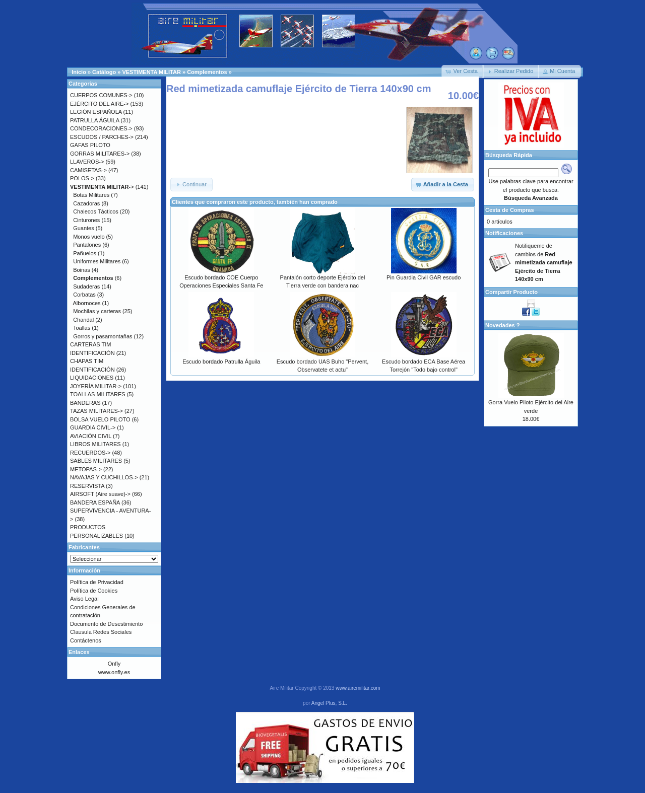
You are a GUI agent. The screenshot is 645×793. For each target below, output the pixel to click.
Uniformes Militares (96, 261)
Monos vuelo (88, 237)
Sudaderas (86, 286)
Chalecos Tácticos (95, 211)
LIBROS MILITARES (95, 444)
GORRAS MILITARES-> (100, 154)
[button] (462, 71)
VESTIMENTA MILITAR (151, 72)
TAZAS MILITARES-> (96, 411)
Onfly (114, 664)
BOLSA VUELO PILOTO (100, 419)
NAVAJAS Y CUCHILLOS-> (104, 477)
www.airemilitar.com (358, 688)
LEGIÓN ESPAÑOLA (96, 112)
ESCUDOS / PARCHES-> (102, 137)
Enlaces (79, 652)
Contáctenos (85, 640)
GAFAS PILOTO (90, 145)
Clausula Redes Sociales (101, 632)
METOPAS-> (86, 469)
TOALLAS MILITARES (97, 394)
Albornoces (87, 303)
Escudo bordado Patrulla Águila (221, 361)
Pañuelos (84, 253)
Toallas (81, 328)
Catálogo (104, 72)
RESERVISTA (87, 486)
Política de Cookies (93, 591)
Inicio (79, 72)
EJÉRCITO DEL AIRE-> (99, 104)
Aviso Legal (84, 599)
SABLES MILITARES (96, 461)
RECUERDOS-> (90, 453)
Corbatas (84, 295)
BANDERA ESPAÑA (95, 502)
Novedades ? (502, 325)
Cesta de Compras (509, 210)
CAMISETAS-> (88, 170)
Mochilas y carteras (97, 311)
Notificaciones (504, 233)
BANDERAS (85, 403)
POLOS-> (82, 178)
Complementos (207, 72)
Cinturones (86, 220)
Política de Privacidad (96, 582)
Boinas (81, 270)
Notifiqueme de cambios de (543, 262)
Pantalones (87, 245)
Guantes (83, 228)
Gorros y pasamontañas (102, 336)
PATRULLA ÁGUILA (94, 120)
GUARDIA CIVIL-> (92, 427)
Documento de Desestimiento (106, 624)
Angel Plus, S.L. (329, 703)
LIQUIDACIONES (91, 378)
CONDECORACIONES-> (101, 128)
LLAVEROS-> (87, 162)
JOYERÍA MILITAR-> (95, 386)
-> (102, 187)
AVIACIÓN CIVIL (90, 436)
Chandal (83, 320)
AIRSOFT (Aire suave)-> (100, 494)
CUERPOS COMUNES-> (101, 95)
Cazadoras (86, 203)
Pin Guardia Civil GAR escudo (423, 277)
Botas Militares (91, 195)
